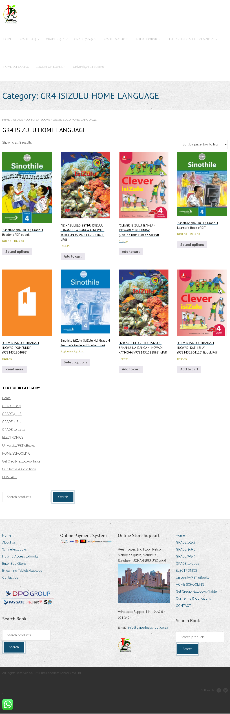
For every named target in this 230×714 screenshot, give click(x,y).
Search (63, 497)
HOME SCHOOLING (16, 454)
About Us (9, 543)
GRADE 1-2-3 (11, 406)
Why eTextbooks (14, 550)
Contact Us (10, 578)
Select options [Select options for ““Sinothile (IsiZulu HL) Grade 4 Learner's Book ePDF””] (192, 245)
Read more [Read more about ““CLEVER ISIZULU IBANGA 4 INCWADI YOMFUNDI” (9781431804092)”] (14, 370)
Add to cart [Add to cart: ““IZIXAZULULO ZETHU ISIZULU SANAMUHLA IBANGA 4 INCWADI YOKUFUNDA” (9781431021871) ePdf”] (73, 257)
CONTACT (9, 478)
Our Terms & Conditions (19, 469)
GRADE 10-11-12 (13, 430)
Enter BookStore (14, 564)
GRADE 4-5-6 (12, 414)
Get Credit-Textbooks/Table (21, 462)
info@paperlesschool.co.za (148, 628)
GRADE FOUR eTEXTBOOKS (31, 120)
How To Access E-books (20, 557)
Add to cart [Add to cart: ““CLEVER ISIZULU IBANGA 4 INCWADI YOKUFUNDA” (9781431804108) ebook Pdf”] (131, 252)
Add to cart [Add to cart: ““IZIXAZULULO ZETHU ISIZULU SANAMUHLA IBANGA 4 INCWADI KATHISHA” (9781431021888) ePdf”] (131, 370)
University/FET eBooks (18, 446)
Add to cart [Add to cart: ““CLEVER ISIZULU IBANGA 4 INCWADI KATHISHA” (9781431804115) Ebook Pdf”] (189, 370)
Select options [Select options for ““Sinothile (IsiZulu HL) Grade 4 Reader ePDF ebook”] (17, 252)
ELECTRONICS (12, 438)
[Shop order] (202, 144)
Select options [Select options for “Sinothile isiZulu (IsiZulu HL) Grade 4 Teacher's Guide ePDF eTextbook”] (75, 363)
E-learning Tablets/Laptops (22, 571)
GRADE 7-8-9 (11, 422)
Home (6, 120)
